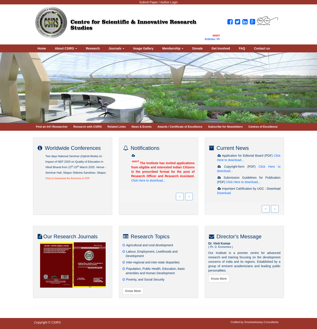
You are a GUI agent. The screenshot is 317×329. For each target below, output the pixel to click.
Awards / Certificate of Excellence (179, 126)
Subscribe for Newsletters (225, 126)
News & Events (141, 126)
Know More (133, 291)
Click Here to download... (148, 180)
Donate (197, 48)
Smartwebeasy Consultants (261, 322)
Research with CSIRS (87, 126)
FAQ (242, 48)
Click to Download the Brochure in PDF (67, 178)
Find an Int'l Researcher (52, 126)
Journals (116, 48)
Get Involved (221, 48)
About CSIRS (66, 48)
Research (93, 48)
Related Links (116, 126)
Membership (172, 48)
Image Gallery (143, 48)
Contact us (262, 48)
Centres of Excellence (263, 126)
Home (41, 48)
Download (224, 193)
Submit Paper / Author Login (158, 2)
